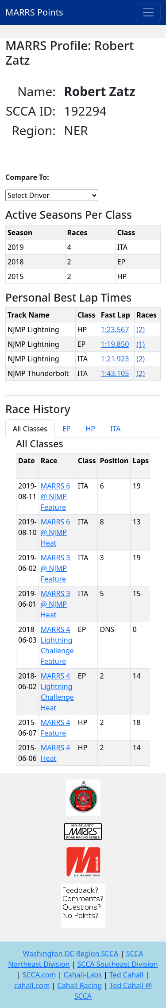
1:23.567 (115, 329)
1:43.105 (115, 373)
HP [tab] (90, 429)
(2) (140, 329)
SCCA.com (39, 975)
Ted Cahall (126, 975)
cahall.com (32, 985)
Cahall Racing (79, 985)
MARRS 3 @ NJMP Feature (55, 568)
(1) (140, 344)
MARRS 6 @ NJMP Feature (55, 496)
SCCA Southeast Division (117, 964)
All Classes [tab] (30, 429)
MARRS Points (34, 12)
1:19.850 (115, 344)
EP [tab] (66, 429)
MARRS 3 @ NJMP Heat (55, 604)
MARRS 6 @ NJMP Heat (55, 532)
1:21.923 (115, 359)
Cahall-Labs (83, 975)
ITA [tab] (115, 429)
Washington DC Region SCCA (70, 953)
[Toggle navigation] (148, 12)
